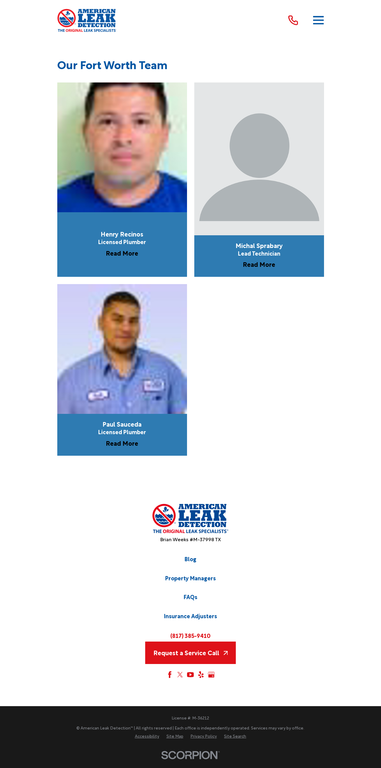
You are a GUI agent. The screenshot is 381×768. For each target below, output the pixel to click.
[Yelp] (201, 674)
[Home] (87, 20)
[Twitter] (180, 674)
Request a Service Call (190, 652)
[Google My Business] (211, 674)
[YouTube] (190, 674)
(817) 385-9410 (190, 635)
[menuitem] (147, 736)
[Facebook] (169, 674)
